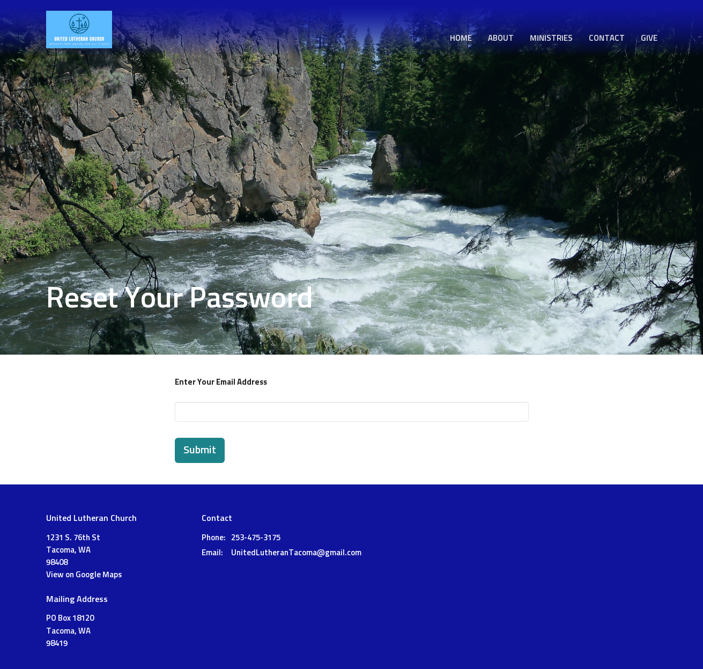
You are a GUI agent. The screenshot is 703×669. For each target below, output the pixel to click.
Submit (199, 450)
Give (649, 38)
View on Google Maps (84, 575)
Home (461, 38)
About (501, 38)
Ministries (551, 38)
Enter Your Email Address (221, 382)
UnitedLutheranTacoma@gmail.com (296, 553)
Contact (607, 38)
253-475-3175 (255, 538)
